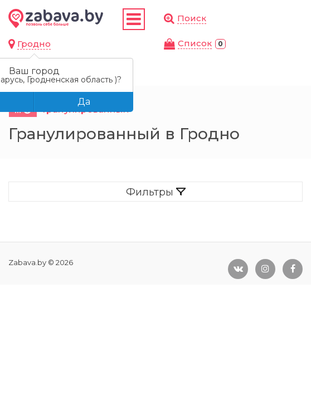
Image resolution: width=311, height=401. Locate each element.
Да (83, 101)
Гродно (34, 43)
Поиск (191, 18)
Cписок (195, 43)
